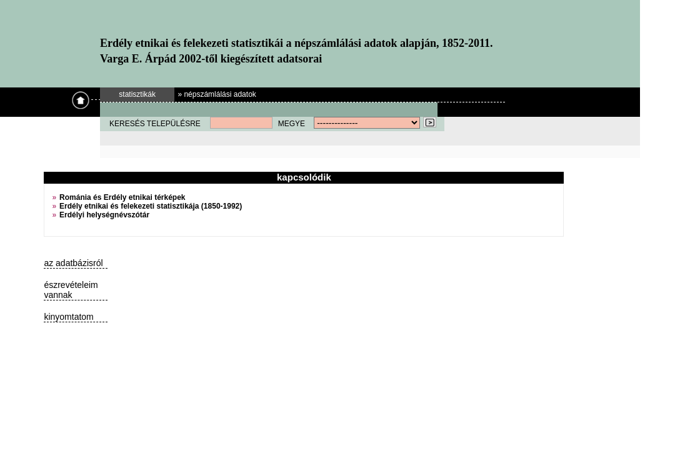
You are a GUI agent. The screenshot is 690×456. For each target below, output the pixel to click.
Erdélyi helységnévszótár (104, 215)
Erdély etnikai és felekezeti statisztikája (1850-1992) (150, 206)
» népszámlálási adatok (217, 94)
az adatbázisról (73, 263)
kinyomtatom (68, 317)
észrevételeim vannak (71, 290)
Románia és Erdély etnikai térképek (122, 197)
